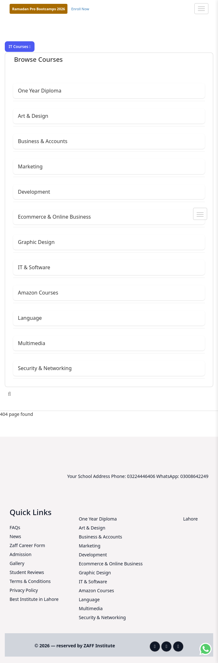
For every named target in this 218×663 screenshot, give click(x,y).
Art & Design (33, 115)
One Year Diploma (39, 90)
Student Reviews (27, 572)
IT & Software (34, 267)
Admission (20, 554)
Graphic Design (36, 242)
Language (30, 317)
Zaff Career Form (27, 545)
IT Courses (20, 46)
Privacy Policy (24, 590)
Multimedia (31, 343)
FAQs (15, 527)
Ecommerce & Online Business (54, 216)
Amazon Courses (38, 292)
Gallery (17, 563)
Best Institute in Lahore (34, 599)
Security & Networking (45, 368)
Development (34, 191)
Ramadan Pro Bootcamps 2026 (38, 8)
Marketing (30, 166)
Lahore (190, 519)
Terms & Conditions (30, 581)
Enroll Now (80, 8)
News (15, 536)
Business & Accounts (42, 141)
